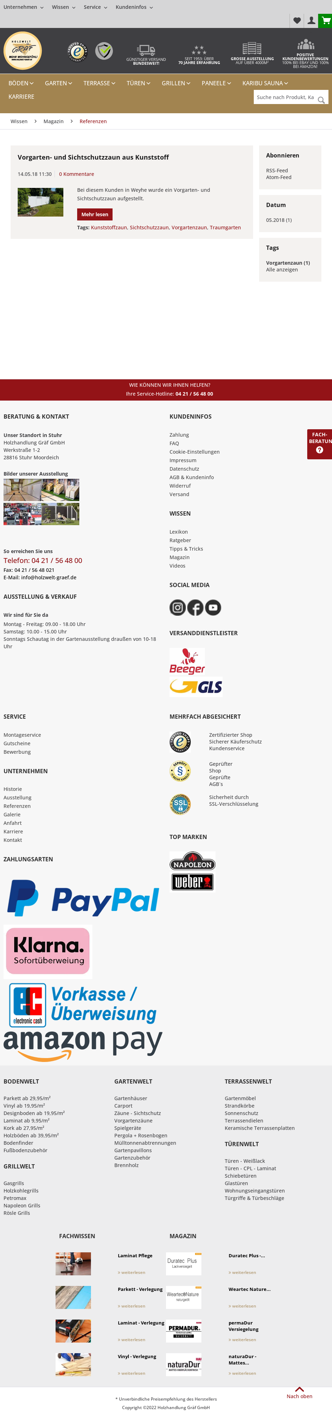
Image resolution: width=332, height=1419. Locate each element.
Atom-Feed (279, 177)
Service (95, 7)
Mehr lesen (94, 214)
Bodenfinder (18, 1142)
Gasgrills (14, 1183)
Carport (123, 1105)
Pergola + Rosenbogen (140, 1135)
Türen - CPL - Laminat (250, 1168)
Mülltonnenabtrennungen (145, 1142)
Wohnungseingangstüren (255, 1190)
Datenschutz (184, 468)
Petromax (15, 1198)
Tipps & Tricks (186, 548)
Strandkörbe (239, 1105)
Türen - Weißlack (245, 1160)
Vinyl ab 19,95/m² (24, 1105)
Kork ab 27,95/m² (24, 1128)
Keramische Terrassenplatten (260, 1128)
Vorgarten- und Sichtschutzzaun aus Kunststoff (93, 157)
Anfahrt (13, 823)
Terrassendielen (244, 1120)
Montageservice (22, 734)
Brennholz (126, 1165)
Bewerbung (17, 751)
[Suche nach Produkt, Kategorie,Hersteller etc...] (291, 97)
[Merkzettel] (297, 21)
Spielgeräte (127, 1128)
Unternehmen (24, 7)
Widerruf (180, 485)
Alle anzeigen (282, 269)
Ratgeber (180, 540)
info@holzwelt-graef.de (48, 577)
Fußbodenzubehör (25, 1150)
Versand (179, 494)
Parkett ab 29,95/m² (27, 1098)
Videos (177, 565)
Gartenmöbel (240, 1098)
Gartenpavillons (133, 1150)
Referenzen (17, 806)
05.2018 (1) (279, 220)
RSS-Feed (277, 170)
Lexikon (179, 531)
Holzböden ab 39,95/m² (31, 1135)
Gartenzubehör (132, 1157)
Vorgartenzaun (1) (288, 262)
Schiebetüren (241, 1175)
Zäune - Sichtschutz (137, 1113)
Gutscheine (17, 743)
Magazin (180, 557)
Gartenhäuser (130, 1098)
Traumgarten (225, 227)
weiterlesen (131, 1272)
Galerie (12, 814)
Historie (13, 789)
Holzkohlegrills (21, 1190)
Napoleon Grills (22, 1205)
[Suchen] (321, 100)
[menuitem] (78, 7)
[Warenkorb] (325, 21)
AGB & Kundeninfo (192, 477)
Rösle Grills (17, 1213)
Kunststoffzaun (109, 227)
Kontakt (13, 840)
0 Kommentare (76, 174)
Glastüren (236, 1183)
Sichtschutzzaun (149, 227)
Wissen (63, 7)
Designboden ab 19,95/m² (34, 1113)
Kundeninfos (134, 7)
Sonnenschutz (241, 1113)
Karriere (13, 831)
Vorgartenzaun (189, 227)
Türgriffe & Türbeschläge (254, 1198)
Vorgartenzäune (133, 1120)
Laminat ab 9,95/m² (27, 1120)
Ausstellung (18, 797)
